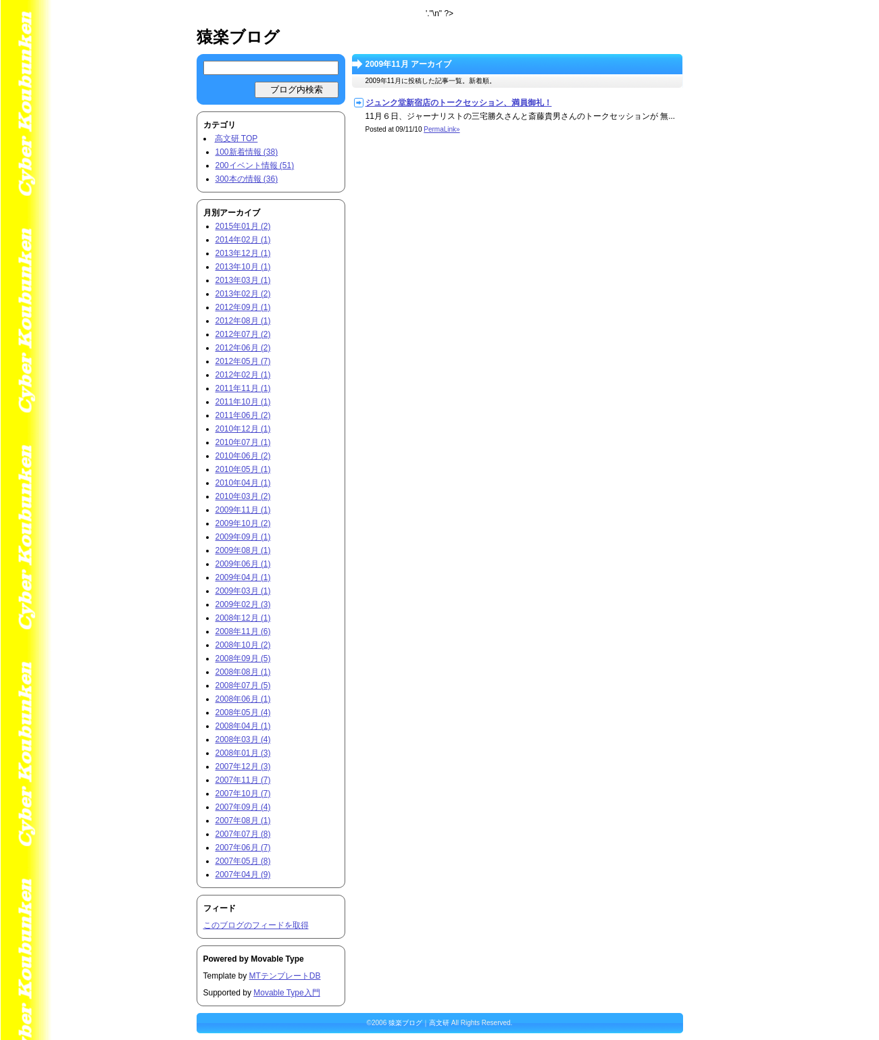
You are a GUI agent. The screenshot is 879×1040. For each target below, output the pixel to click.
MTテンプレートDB (285, 976)
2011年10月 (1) (243, 402)
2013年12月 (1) (243, 253)
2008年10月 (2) (243, 645)
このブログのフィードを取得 (256, 925)
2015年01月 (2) (243, 226)
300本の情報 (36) (247, 179)
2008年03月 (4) (243, 739)
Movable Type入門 (286, 992)
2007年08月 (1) (243, 820)
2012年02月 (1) (243, 375)
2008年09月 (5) (243, 658)
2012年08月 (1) (243, 321)
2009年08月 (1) (243, 550)
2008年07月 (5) (243, 685)
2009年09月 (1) (243, 537)
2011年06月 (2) (243, 415)
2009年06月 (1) (243, 564)
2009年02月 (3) (243, 604)
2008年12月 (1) (243, 618)
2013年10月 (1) (243, 266)
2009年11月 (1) (243, 510)
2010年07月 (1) (243, 442)
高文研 (439, 1022)
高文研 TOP (236, 138)
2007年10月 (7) (243, 793)
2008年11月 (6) (243, 631)
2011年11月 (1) (243, 388)
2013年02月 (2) (243, 293)
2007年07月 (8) (243, 834)
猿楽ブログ (238, 37)
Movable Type (277, 959)
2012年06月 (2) (243, 348)
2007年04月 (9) (243, 874)
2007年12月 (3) (243, 766)
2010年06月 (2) (243, 456)
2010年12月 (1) (243, 429)
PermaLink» (441, 129)
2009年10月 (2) (243, 523)
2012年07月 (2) (243, 334)
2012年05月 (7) (243, 361)
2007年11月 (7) (243, 780)
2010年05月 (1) (243, 469)
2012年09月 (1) (243, 307)
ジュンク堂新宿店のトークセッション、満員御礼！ (459, 102)
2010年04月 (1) (243, 483)
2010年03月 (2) (243, 496)
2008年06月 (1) (243, 699)
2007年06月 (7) (243, 847)
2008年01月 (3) (243, 753)
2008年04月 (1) (243, 726)
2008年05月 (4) (243, 712)
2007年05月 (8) (243, 861)
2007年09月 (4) (243, 807)
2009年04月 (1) (243, 577)
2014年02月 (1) (243, 239)
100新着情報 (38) (247, 152)
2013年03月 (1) (243, 280)
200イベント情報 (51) (255, 165)
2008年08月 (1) (243, 672)
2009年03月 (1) (243, 591)
